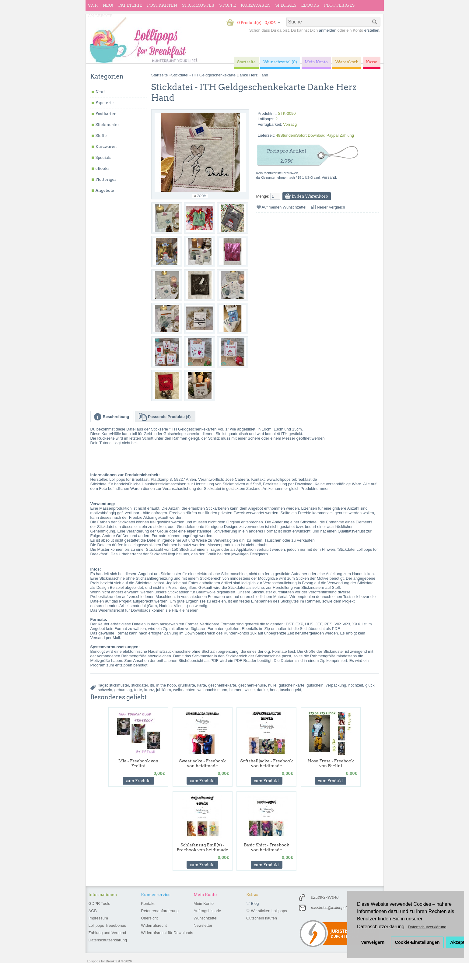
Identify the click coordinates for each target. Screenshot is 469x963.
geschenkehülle (252, 685)
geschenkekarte (222, 685)
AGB (93, 911)
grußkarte (186, 685)
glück (369, 685)
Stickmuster (198, 5)
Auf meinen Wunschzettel (284, 207)
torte (138, 689)
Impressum (98, 918)
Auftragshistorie (207, 911)
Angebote (100, 15)
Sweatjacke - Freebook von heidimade (202, 763)
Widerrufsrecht (154, 925)
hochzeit (355, 685)
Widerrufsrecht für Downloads (167, 932)
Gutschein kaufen (261, 918)
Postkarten (162, 5)
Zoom (201, 196)
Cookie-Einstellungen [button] (417, 942)
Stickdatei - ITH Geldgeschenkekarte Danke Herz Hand (219, 75)
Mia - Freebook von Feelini (138, 763)
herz (274, 689)
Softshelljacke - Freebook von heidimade (266, 763)
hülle (272, 685)
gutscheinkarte (291, 685)
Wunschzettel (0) (280, 62)
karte (201, 685)
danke (262, 689)
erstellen (371, 30)
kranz (149, 689)
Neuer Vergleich (331, 207)
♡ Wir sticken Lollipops (266, 911)
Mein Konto (204, 903)
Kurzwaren (255, 5)
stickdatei (139, 685)
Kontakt (147, 903)
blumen (236, 689)
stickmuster (119, 685)
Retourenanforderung (160, 911)
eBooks (310, 5)
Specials (285, 5)
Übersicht (149, 918)
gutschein (315, 685)
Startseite (159, 75)
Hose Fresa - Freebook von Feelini (330, 763)
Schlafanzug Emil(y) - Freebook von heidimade (202, 847)
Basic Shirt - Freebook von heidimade (266, 847)
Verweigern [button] (373, 942)
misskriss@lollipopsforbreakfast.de (341, 907)
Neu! (108, 5)
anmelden (327, 30)
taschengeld (290, 689)
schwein (105, 689)
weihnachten (184, 689)
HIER (176, 610)
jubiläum (163, 689)
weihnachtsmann (212, 689)
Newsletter (203, 925)
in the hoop (166, 685)
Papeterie (130, 5)
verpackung (336, 685)
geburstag (123, 689)
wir (93, 5)
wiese (250, 689)
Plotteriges (339, 5)
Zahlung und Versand (107, 932)
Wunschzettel (205, 918)
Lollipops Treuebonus (107, 925)
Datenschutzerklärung (108, 940)
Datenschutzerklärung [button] (427, 927)
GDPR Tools (99, 903)
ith (152, 685)
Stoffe (227, 5)
